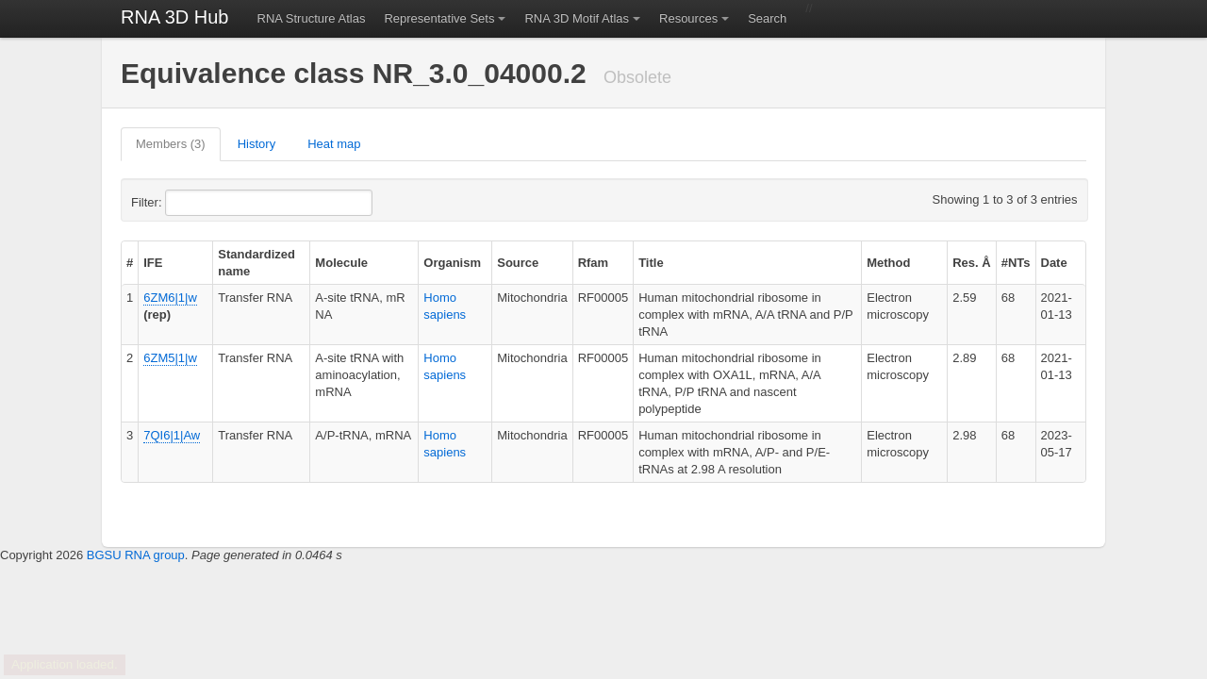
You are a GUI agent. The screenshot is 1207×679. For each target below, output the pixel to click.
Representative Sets (439, 18)
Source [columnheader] (517, 263)
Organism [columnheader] (452, 263)
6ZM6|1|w (170, 297)
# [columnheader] (129, 263)
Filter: (192, 203)
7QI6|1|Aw (171, 435)
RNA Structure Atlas (311, 18)
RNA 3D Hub (175, 17)
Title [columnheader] (651, 263)
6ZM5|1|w (170, 358)
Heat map (333, 144)
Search (767, 18)
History (256, 144)
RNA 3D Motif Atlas (576, 18)
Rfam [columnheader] (593, 263)
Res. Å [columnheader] (971, 263)
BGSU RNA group (136, 555)
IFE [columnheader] (152, 263)
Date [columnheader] (1054, 263)
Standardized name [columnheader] (256, 262)
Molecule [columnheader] (341, 263)
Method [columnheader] (888, 263)
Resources (688, 18)
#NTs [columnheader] (1016, 263)
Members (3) (171, 144)
